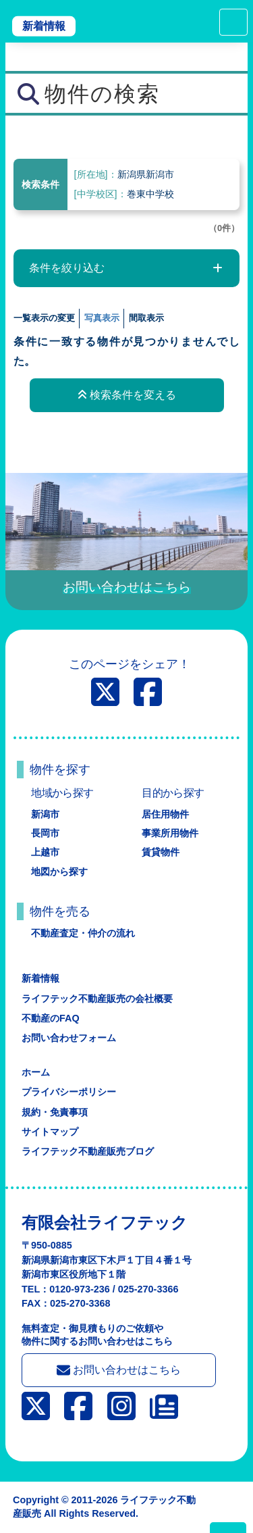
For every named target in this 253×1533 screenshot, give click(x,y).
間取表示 (146, 318)
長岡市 (45, 833)
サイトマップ (50, 1131)
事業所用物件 (170, 833)
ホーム (36, 1072)
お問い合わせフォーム (69, 1037)
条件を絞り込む (67, 268)
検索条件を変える (127, 395)
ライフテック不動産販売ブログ (88, 1151)
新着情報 (43, 26)
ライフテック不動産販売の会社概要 (97, 998)
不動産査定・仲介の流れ (83, 933)
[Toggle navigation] (233, 22)
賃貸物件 (160, 852)
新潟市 (45, 814)
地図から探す (59, 871)
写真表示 (101, 318)
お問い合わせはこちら (119, 1370)
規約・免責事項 (55, 1112)
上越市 (45, 852)
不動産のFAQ (51, 1018)
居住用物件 (165, 814)
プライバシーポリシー (69, 1091)
